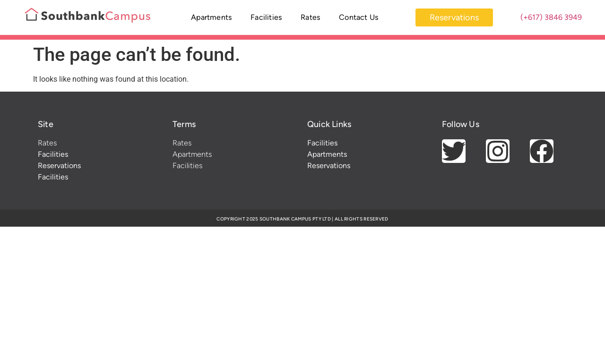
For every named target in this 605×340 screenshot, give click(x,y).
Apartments (211, 17)
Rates (310, 17)
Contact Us (358, 17)
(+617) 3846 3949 (551, 17)
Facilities (266, 17)
